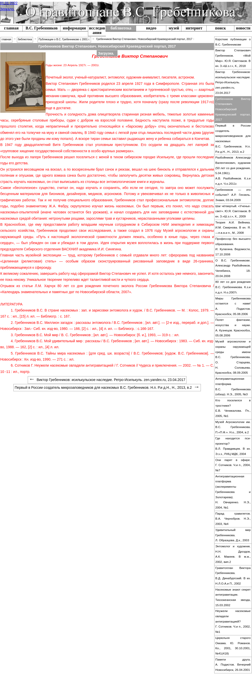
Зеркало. (7, 9)
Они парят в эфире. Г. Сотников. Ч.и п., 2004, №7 (233, 465)
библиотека (121, 28)
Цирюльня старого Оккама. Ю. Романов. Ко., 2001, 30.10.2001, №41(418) (233, 645)
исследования (97, 30)
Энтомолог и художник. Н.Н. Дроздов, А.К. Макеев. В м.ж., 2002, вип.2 (233, 554)
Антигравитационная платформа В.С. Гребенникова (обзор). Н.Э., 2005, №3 (233, 386)
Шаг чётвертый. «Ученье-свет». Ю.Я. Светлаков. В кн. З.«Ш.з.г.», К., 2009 (233, 211)
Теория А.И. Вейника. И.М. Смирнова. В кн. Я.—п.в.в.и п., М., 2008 (233, 228)
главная (11, 28)
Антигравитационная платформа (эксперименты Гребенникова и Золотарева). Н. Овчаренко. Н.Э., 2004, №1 (233, 492)
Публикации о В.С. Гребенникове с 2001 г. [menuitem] (64, 39)
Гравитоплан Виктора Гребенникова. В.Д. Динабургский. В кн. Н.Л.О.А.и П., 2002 (233, 575)
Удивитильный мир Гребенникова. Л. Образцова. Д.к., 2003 (233, 535)
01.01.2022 (9, 3)
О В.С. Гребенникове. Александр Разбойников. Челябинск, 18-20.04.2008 (233, 268)
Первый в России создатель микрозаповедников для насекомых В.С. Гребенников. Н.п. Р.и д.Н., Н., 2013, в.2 (233, 138)
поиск (220, 28)
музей (174, 28)
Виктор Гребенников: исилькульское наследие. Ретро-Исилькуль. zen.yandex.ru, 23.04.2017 (233, 82)
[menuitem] (41, 28)
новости (243, 28)
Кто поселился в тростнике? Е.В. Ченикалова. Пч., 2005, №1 (233, 408)
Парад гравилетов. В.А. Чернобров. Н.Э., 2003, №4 (233, 519)
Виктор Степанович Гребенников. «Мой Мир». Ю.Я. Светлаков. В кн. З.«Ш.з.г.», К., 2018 (233, 58)
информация (74, 28)
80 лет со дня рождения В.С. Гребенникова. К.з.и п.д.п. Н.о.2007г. (233, 287)
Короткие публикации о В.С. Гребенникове (233, 41)
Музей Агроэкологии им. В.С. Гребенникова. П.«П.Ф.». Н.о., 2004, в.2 (233, 427)
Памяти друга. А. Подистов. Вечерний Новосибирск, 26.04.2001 (233, 665)
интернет (194, 28)
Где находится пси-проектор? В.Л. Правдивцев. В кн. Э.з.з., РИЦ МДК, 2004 (233, 446)
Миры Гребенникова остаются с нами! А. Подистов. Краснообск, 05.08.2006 (233, 306)
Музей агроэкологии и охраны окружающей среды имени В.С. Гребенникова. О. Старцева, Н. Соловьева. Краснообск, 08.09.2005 (233, 357)
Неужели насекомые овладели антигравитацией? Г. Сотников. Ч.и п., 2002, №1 (233, 621)
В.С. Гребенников (41, 28)
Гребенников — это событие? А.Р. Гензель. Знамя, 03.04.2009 (233, 195)
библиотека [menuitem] (25, 39)
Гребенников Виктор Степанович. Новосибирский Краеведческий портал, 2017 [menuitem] (144, 39)
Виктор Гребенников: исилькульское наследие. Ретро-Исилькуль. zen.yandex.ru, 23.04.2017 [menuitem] (107, 380)
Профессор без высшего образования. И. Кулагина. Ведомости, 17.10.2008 (233, 246)
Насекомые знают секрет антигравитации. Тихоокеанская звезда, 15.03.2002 (233, 597)
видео (151, 28)
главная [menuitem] (6, 39)
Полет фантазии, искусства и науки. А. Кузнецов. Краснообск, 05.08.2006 (233, 327)
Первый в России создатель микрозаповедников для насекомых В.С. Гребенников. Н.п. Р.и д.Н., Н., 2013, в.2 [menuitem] (107, 387)
